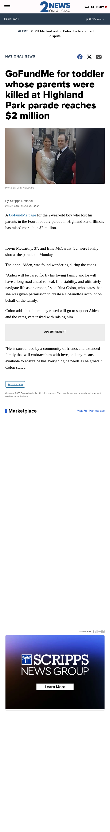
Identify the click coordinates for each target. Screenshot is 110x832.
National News (20, 56)
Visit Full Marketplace (91, 410)
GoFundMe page (22, 215)
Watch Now (96, 7)
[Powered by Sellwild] (99, 631)
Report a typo (15, 384)
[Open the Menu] (7, 6)
